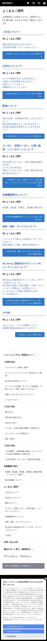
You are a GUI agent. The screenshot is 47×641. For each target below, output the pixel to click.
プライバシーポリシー (28, 619)
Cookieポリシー (22, 617)
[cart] (33, 3)
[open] (39, 3)
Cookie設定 (11, 636)
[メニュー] (44, 3)
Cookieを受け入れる (15, 627)
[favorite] (28, 3)
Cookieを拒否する (14, 631)
